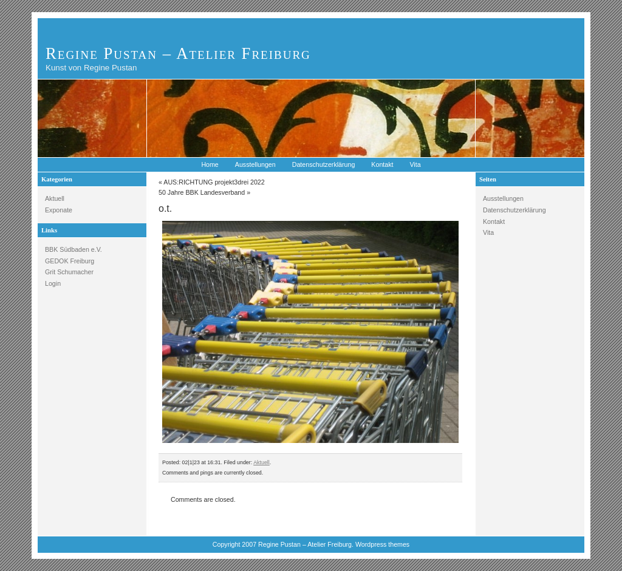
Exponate (58, 210)
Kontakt (382, 164)
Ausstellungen (255, 164)
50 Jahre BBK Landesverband (202, 192)
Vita (414, 164)
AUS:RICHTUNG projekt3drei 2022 (213, 182)
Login (53, 283)
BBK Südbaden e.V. (73, 249)
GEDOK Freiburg (69, 261)
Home (209, 164)
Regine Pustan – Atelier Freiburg (178, 53)
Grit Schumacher (69, 271)
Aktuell (54, 198)
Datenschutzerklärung (323, 164)
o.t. (165, 208)
